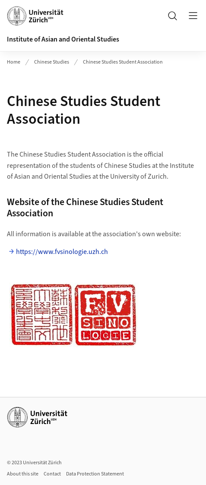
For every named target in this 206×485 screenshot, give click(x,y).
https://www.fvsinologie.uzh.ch (62, 252)
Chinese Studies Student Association (123, 62)
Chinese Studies (51, 62)
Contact (52, 474)
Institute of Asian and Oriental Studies (63, 39)
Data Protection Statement (95, 474)
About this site (22, 474)
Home (13, 62)
